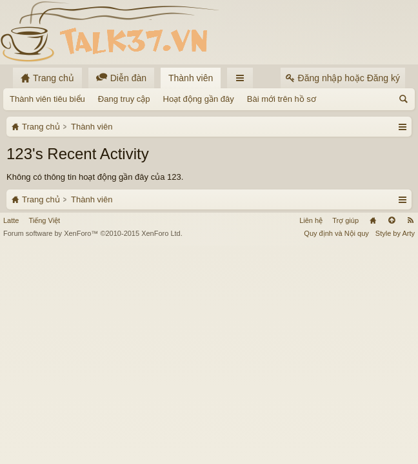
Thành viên (190, 78)
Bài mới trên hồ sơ (281, 99)
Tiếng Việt (44, 438)
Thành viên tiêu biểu (47, 99)
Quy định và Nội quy (336, 451)
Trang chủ (372, 438)
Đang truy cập (124, 99)
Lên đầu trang (391, 438)
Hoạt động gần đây (198, 99)
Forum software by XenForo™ (93, 451)
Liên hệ (311, 438)
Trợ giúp (345, 438)
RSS (410, 438)
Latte (11, 438)
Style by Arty (395, 451)
